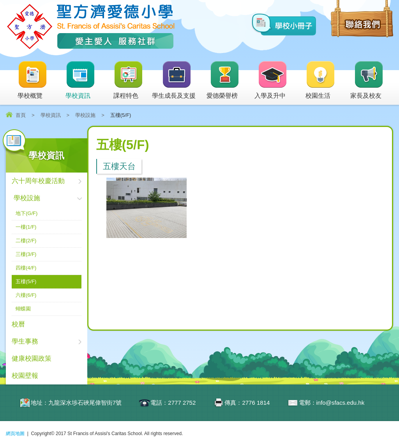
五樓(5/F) (26, 281)
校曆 (18, 324)
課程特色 (128, 80)
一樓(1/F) (26, 227)
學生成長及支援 (174, 80)
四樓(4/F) (26, 268)
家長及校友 (366, 80)
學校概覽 (33, 80)
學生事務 (25, 341)
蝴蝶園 (23, 309)
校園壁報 (25, 375)
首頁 (21, 115)
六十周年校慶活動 (38, 181)
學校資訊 (80, 80)
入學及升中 (271, 80)
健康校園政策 (31, 358)
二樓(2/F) (26, 240)
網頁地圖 (15, 433)
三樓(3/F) (26, 254)
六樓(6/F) (26, 295)
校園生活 (320, 80)
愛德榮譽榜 (223, 80)
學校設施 (85, 115)
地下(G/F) (26, 213)
